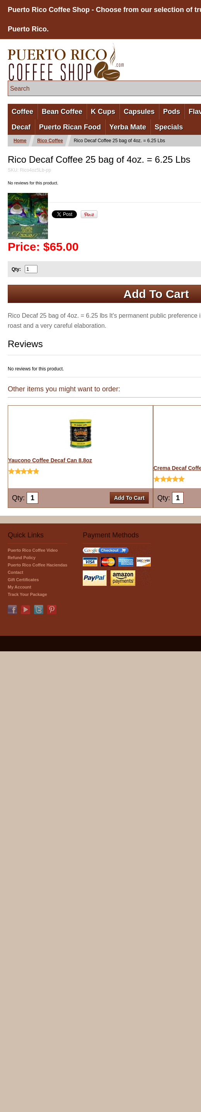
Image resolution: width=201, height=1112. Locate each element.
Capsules (139, 111)
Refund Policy (22, 557)
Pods (171, 111)
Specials (169, 127)
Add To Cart (129, 498)
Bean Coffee (62, 111)
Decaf (21, 127)
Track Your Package (27, 594)
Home (20, 140)
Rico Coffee (50, 140)
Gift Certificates (23, 579)
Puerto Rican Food (70, 127)
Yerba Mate (127, 127)
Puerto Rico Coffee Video (33, 550)
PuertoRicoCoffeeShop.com (66, 62)
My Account (19, 587)
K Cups (103, 111)
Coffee (22, 111)
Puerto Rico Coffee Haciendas (37, 565)
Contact (15, 572)
